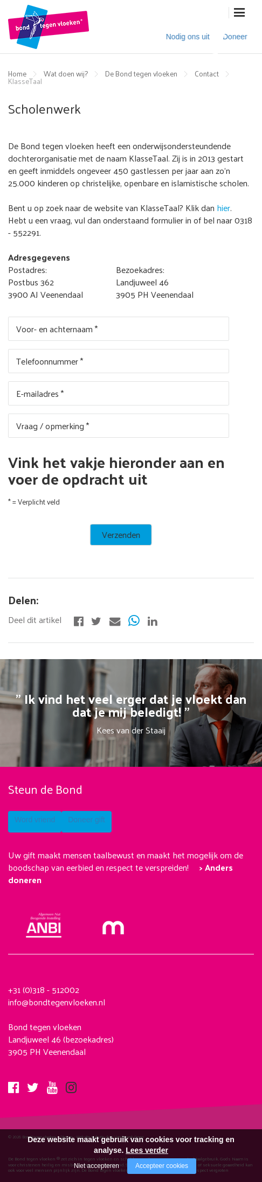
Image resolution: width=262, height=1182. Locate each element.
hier (223, 207)
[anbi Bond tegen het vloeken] (43, 924)
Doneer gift (115, 821)
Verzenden (34, 533)
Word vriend (36, 821)
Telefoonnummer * (49, 360)
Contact (207, 73)
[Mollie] (113, 921)
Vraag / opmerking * (52, 425)
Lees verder (147, 1150)
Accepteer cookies (161, 1166)
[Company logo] (48, 26)
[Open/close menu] (239, 12)
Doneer (231, 38)
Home (17, 73)
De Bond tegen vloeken (141, 73)
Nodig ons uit (181, 38)
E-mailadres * (40, 393)
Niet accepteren (96, 1166)
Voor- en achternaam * (57, 328)
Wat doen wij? (66, 73)
